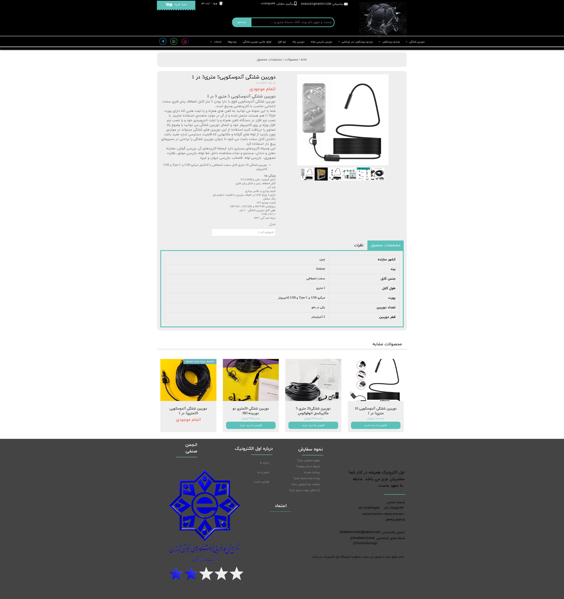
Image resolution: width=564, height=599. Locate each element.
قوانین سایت (261, 482)
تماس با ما (263, 472)
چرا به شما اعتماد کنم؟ (307, 478)
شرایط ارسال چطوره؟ (308, 466)
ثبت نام (205, 3)
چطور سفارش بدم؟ (308, 460)
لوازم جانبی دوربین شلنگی (257, 42)
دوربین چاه (298, 42)
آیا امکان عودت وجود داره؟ (304, 490)
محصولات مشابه (387, 344)
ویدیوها (232, 42)
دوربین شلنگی (417, 42)
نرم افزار (282, 42)
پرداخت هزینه (312, 472)
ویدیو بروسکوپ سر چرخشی (357, 42)
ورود (215, 3)
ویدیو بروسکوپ (391, 42)
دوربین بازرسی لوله (321, 42)
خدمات (218, 42)
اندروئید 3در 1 (266, 232)
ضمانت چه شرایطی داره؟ (305, 484)
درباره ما (264, 463)
